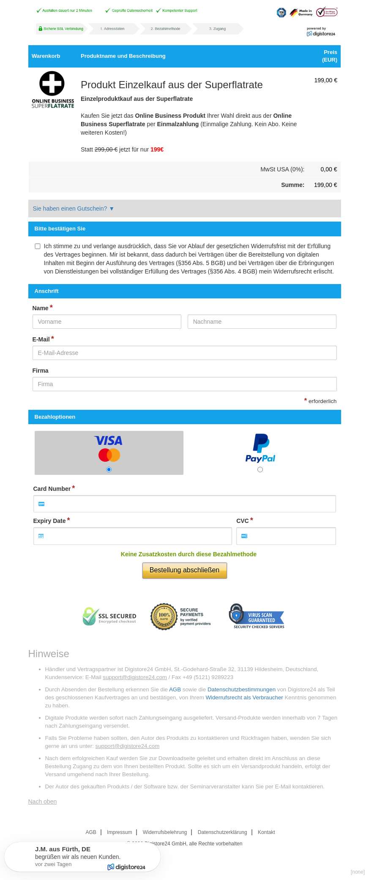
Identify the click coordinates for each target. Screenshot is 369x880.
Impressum (119, 832)
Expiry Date (49, 520)
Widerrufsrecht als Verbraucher (244, 697)
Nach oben (42, 801)
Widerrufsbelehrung (165, 832)
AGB (175, 689)
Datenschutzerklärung (222, 832)
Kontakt (266, 832)
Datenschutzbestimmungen (242, 689)
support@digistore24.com (135, 677)
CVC (242, 520)
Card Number (52, 488)
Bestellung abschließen (184, 570)
